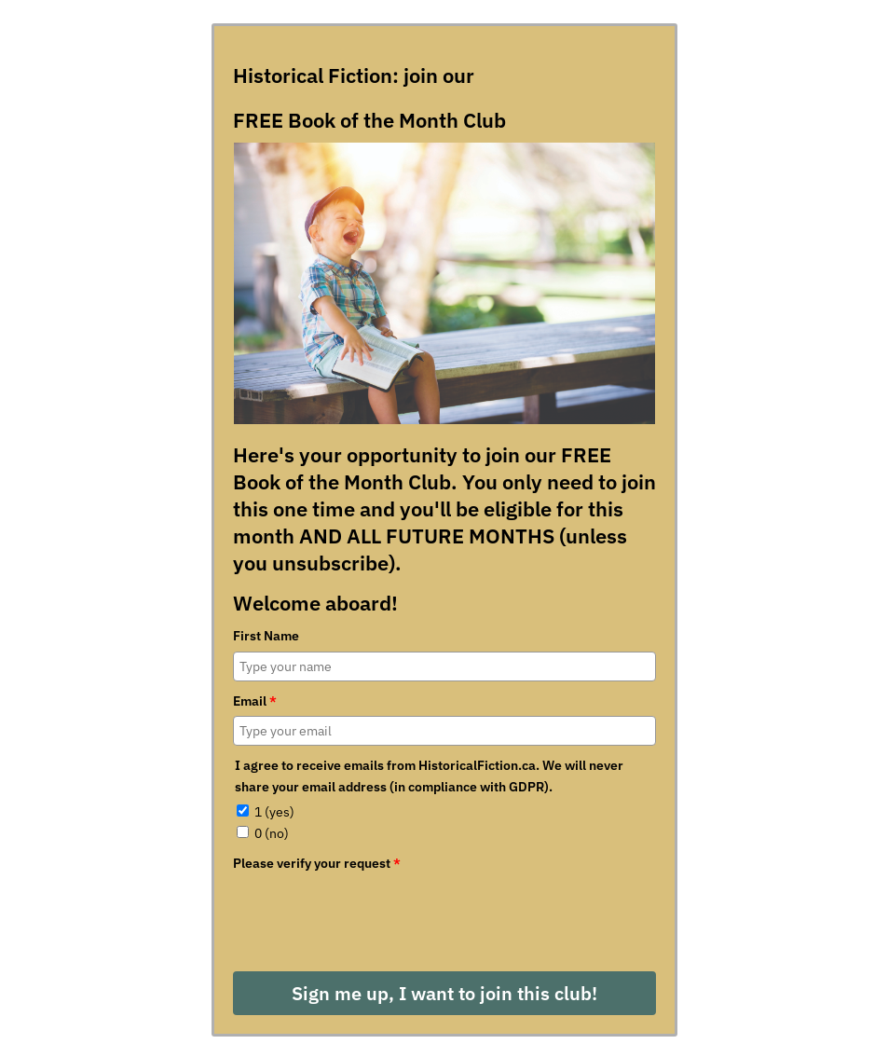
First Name (266, 635)
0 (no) (271, 833)
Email (255, 701)
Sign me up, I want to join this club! (444, 993)
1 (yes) (274, 812)
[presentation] (374, 914)
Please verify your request (317, 863)
